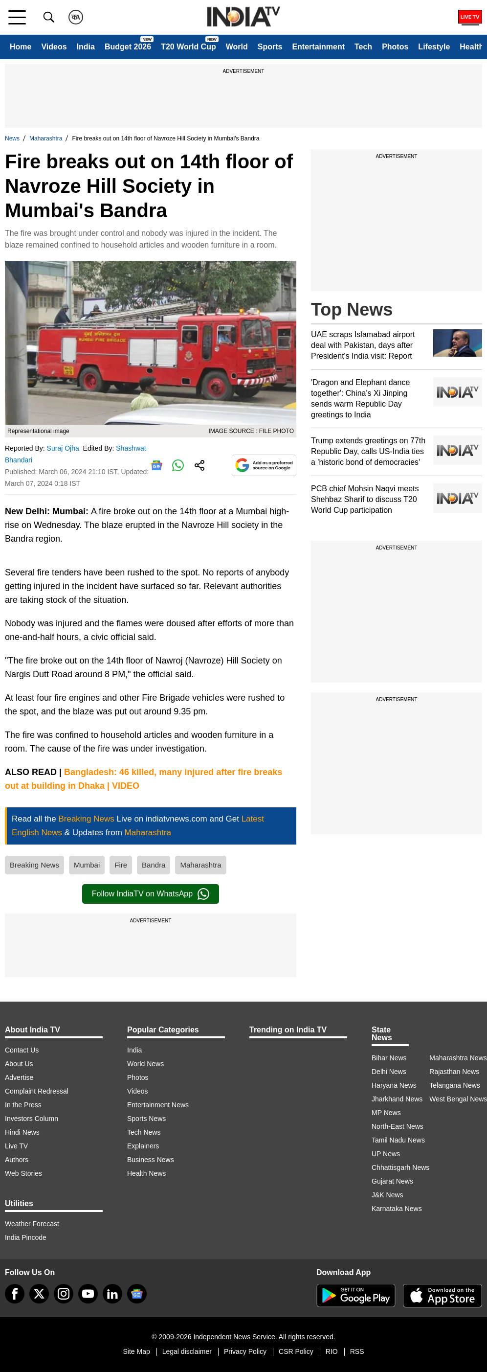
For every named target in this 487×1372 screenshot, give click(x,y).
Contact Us (22, 1050)
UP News (386, 1154)
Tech (363, 47)
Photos (395, 47)
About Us (19, 1064)
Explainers (143, 1146)
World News (145, 1064)
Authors (16, 1160)
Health (472, 47)
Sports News (146, 1118)
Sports (270, 47)
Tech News (143, 1132)
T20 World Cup (188, 47)
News (12, 138)
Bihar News (389, 1058)
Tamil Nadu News (398, 1140)
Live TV (16, 1146)
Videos (53, 47)
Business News (150, 1160)
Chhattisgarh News (400, 1167)
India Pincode (25, 1237)
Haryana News (394, 1085)
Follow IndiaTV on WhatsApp (150, 894)
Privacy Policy (245, 1351)
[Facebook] (14, 1293)
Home (20, 47)
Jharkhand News (397, 1099)
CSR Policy (296, 1351)
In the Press (23, 1105)
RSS (357, 1351)
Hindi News (22, 1132)
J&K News (387, 1195)
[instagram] (63, 1293)
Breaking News (34, 865)
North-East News (397, 1126)
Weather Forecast (32, 1224)
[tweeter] (39, 1293)
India (86, 47)
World (237, 47)
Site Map (136, 1351)
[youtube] (88, 1293)
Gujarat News (392, 1181)
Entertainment (318, 47)
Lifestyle (434, 47)
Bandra (153, 865)
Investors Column (31, 1118)
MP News (386, 1113)
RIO (332, 1351)
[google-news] (137, 1293)
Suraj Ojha (64, 448)
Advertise (19, 1077)
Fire (120, 865)
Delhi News (389, 1071)
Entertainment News (158, 1105)
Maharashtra (45, 138)
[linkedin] (112, 1293)
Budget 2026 (128, 47)
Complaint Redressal (36, 1091)
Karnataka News (397, 1208)
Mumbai (87, 865)
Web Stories (23, 1173)
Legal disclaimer (187, 1351)
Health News (146, 1173)
